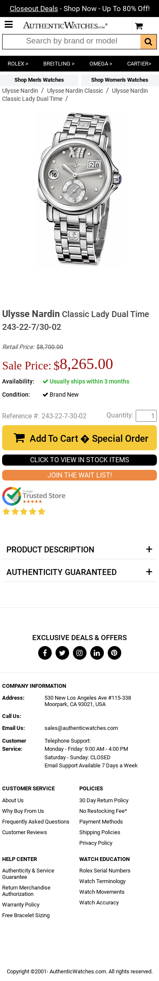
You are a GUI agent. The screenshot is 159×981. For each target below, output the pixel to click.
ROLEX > (18, 63)
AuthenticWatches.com (71, 25)
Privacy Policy (95, 843)
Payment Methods (101, 821)
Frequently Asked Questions (36, 821)
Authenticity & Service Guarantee (28, 873)
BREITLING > (59, 63)
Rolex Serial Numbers (105, 870)
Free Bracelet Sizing (26, 915)
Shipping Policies (99, 832)
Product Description (50, 550)
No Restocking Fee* (103, 811)
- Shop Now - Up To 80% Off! (80, 8)
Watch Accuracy (99, 902)
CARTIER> (139, 63)
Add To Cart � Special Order (89, 438)
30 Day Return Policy (103, 800)
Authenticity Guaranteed (61, 572)
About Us (13, 800)
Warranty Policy (20, 904)
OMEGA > (100, 63)
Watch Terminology (102, 881)
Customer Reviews (24, 832)
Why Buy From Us (23, 811)
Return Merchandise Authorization (26, 890)
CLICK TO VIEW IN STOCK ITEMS (79, 460)
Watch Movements (102, 892)
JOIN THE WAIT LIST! (79, 475)
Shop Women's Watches (119, 80)
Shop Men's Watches (39, 80)
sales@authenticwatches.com (81, 728)
